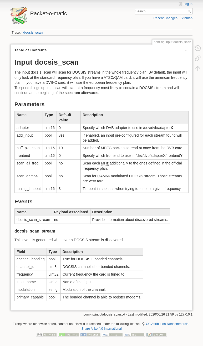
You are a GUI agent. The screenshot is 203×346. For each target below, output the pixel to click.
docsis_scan (33, 32)
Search (189, 11)
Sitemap (186, 18)
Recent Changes (165, 18)
